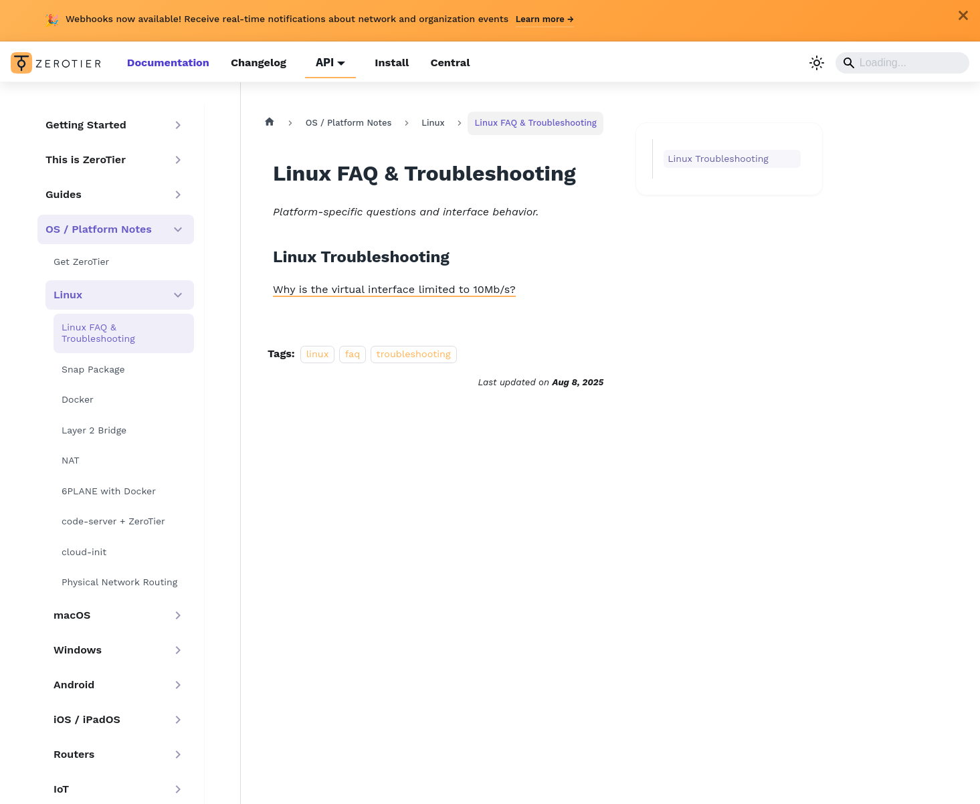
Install (388, 62)
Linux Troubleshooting (714, 158)
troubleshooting (414, 352)
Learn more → (545, 19)
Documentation (167, 62)
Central (446, 62)
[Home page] (269, 122)
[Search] (902, 63)
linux (317, 352)
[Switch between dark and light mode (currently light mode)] (816, 63)
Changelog (256, 62)
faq (352, 352)
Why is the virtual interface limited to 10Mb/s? (393, 288)
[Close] (963, 15)
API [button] (323, 62)
